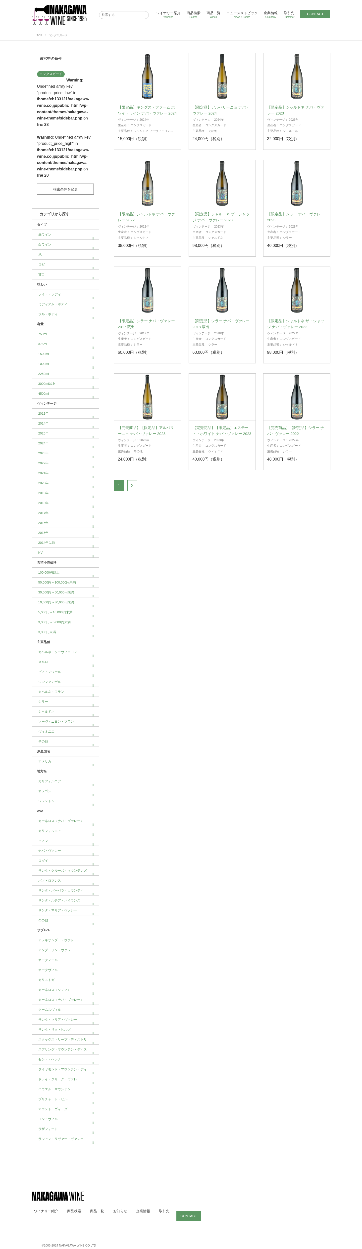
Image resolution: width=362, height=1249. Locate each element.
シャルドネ (66, 711)
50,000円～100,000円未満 (66, 582)
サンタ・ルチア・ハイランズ (66, 900)
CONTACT (315, 14)
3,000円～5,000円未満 (66, 622)
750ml (66, 334)
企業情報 (271, 15)
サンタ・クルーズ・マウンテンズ (66, 870)
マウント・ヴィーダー (66, 1109)
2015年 (66, 533)
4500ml (66, 393)
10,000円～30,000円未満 (66, 602)
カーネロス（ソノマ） (66, 990)
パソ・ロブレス (66, 880)
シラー (66, 701)
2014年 (66, 423)
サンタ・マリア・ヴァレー (66, 910)
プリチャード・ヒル (66, 1099)
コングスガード (51, 74)
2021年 (66, 473)
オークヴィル (66, 970)
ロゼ (66, 264)
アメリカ (66, 761)
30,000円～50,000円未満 (66, 592)
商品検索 (194, 15)
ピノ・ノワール (66, 672)
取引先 (289, 15)
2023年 (66, 453)
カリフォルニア (66, 781)
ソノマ (66, 841)
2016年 (66, 523)
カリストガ (66, 980)
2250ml (66, 374)
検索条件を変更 (65, 189)
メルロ (66, 662)
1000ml (66, 364)
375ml (66, 344)
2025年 (66, 433)
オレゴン (66, 791)
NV (66, 552)
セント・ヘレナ (66, 1059)
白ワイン (66, 244)
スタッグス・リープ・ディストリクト (66, 1041)
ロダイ (66, 860)
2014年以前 (66, 543)
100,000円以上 (66, 572)
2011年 (66, 413)
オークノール (66, 960)
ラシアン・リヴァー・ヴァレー (66, 1139)
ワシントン (66, 801)
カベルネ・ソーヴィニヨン (66, 652)
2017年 (66, 513)
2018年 (66, 503)
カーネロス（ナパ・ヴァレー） (66, 821)
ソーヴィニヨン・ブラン (66, 721)
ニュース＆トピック (242, 15)
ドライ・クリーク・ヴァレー (66, 1079)
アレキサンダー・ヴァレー (66, 940)
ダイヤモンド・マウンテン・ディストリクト (66, 1070)
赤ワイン (66, 234)
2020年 (66, 483)
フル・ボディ (66, 314)
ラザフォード (66, 1129)
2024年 (66, 443)
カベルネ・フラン (66, 692)
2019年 (66, 493)
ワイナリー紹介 (168, 15)
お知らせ (106, 1211)
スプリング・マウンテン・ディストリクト (66, 1051)
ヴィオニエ (66, 731)
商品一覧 (213, 15)
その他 (66, 741)
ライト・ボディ (66, 294)
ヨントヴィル (66, 1119)
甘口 (66, 274)
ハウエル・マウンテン (66, 1089)
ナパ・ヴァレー (66, 851)
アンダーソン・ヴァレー (66, 950)
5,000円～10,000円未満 (66, 612)
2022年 (66, 463)
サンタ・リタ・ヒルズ (66, 1029)
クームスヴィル (66, 1010)
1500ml (66, 354)
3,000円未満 (66, 632)
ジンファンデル (66, 682)
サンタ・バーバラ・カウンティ (66, 890)
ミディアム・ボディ (66, 304)
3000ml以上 (66, 384)
